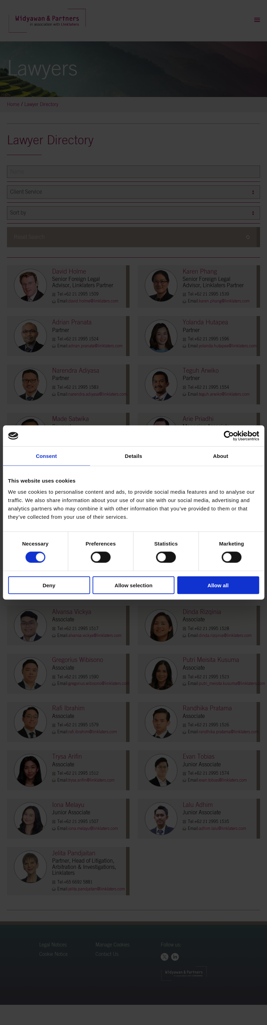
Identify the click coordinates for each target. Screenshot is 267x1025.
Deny (49, 585)
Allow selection (133, 585)
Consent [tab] (46, 456)
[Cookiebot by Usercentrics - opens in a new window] (228, 436)
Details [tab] (133, 456)
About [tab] (220, 456)
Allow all (218, 585)
